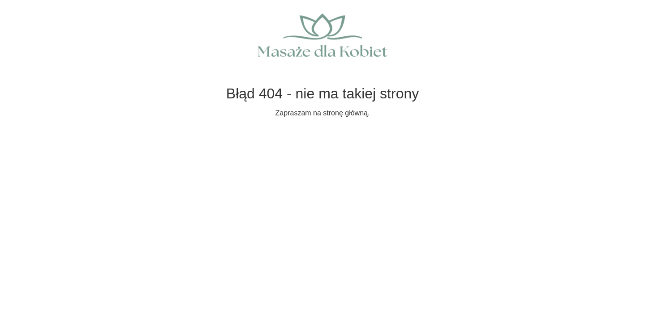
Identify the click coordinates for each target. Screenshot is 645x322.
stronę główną (345, 113)
